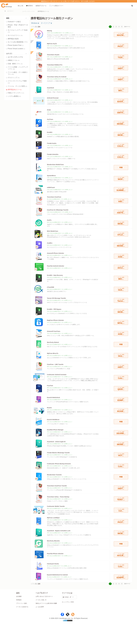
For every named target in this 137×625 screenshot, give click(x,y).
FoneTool (50, 385)
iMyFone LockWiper (53, 517)
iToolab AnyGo (51, 143)
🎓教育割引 (29, 5)
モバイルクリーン (15, 35)
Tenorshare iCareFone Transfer (57, 486)
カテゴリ (17, 53)
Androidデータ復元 (14, 21)
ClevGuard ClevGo (53, 564)
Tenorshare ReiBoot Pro (54, 65)
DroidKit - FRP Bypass (54, 309)
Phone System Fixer (15, 45)
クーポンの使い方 (41, 600)
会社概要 (19, 596)
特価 (120, 167)
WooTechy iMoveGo (53, 541)
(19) (21, 35)
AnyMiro (49, 243)
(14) (18, 60)
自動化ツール (14, 60)
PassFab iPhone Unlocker (55, 553)
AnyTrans (50, 119)
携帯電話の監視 (13, 39)
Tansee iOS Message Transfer (56, 298)
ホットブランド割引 (68, 602)
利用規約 (19, 600)
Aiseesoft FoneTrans (53, 331)
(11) (23, 93)
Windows (34, 23)
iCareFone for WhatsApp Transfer (57, 210)
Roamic (49, 407)
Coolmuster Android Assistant (56, 374)
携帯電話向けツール (15, 89)
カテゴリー (10, 11)
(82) (26, 86)
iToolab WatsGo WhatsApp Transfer (58, 452)
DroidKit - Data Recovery (55, 275)
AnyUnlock (50, 88)
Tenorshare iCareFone (54, 197)
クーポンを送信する (22, 607)
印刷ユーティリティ (16, 93)
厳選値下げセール (41, 5)
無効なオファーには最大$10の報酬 (46, 603)
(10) (21, 63)
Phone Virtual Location (16, 48)
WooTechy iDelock (53, 342)
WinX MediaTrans (52, 231)
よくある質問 (40, 607)
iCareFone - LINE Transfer (55, 364)
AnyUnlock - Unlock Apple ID (56, 441)
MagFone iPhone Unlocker (55, 320)
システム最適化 (14, 96)
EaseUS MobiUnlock (53, 397)
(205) (12, 74)
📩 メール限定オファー (56, 5)
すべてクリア (45, 23)
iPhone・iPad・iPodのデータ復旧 (18, 26)
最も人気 (20, 5)
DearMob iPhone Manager (55, 430)
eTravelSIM (50, 287)
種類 (17, 18)
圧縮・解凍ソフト (15, 63)
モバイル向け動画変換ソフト (18, 42)
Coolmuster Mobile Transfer (56, 506)
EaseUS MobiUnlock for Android (57, 575)
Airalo (49, 110)
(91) (20, 96)
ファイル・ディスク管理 (17, 86)
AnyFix (49, 220)
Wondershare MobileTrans (55, 164)
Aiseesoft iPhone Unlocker (55, 253)
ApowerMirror (51, 175)
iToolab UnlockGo (52, 154)
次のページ (127, 26)
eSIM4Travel (51, 187)
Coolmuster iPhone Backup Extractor (59, 463)
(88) (14, 69)
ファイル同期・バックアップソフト (18, 68)
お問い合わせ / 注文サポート (44, 596)
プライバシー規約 (21, 603)
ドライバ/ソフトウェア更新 (17, 82)
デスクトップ (14, 77)
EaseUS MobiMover (53, 419)
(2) (24, 48)
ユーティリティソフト (28, 11)
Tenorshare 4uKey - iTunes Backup (58, 497)
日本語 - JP (67, 597)
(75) (9, 32)
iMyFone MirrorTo (52, 353)
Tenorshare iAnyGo (53, 54)
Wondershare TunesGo (54, 475)
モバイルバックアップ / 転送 (17, 31)
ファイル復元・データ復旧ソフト (18, 73)
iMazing (49, 30)
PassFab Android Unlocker (55, 266)
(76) (18, 77)
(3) (22, 45)
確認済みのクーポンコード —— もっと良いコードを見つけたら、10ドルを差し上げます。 (68, 1)
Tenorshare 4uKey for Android (56, 77)
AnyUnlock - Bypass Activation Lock (58, 530)
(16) (9, 83)
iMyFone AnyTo (52, 43)
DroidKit (49, 132)
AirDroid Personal (52, 98)
